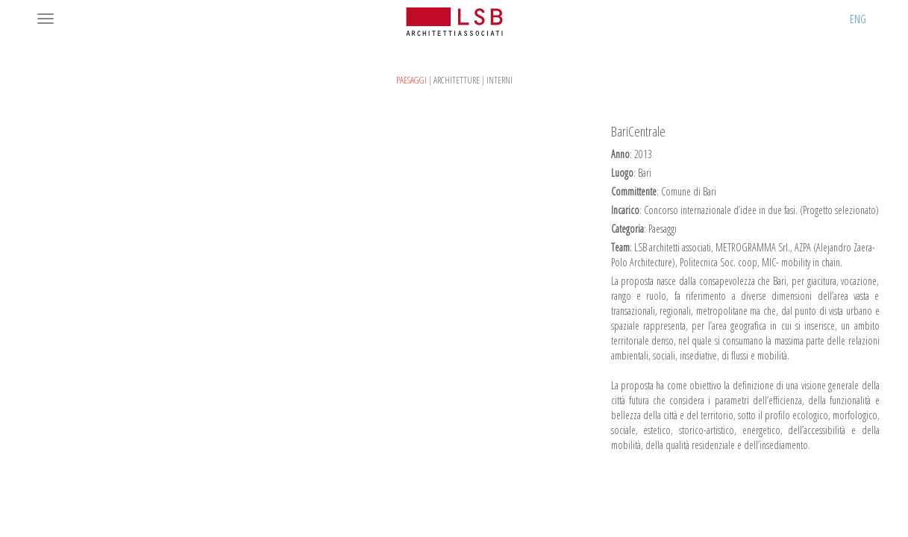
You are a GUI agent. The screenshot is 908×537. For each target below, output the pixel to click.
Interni (499, 80)
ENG (858, 19)
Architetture (456, 80)
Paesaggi (411, 80)
